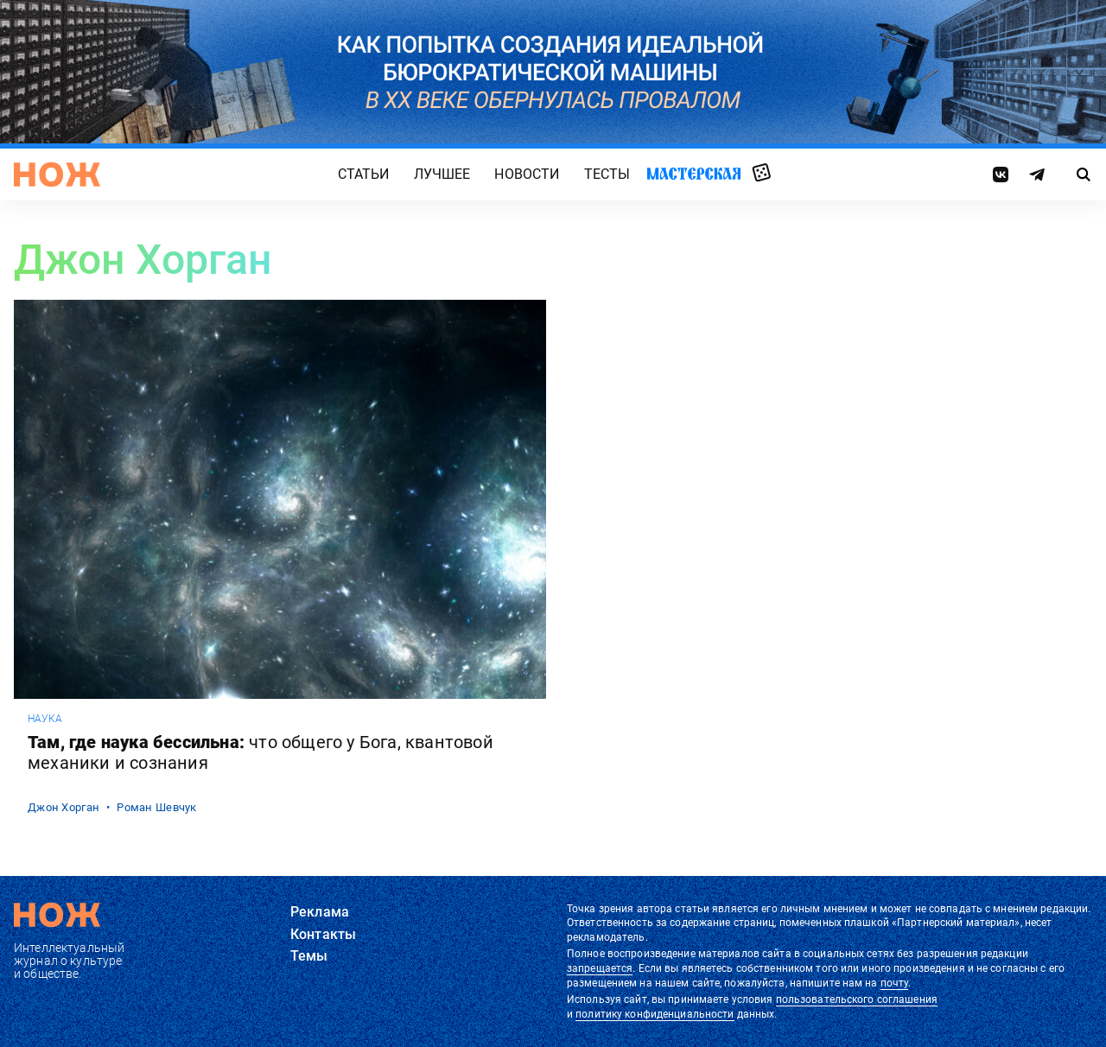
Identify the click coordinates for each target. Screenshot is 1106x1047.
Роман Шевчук (156, 807)
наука (45, 719)
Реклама (319, 912)
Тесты (607, 174)
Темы (309, 956)
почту (894, 983)
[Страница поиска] (1084, 174)
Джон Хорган (63, 807)
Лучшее (442, 174)
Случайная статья (761, 173)
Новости (526, 174)
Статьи (364, 174)
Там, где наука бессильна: (260, 752)
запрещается (599, 968)
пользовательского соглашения (857, 999)
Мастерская (694, 173)
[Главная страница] (57, 174)
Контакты (323, 934)
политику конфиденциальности (654, 1014)
